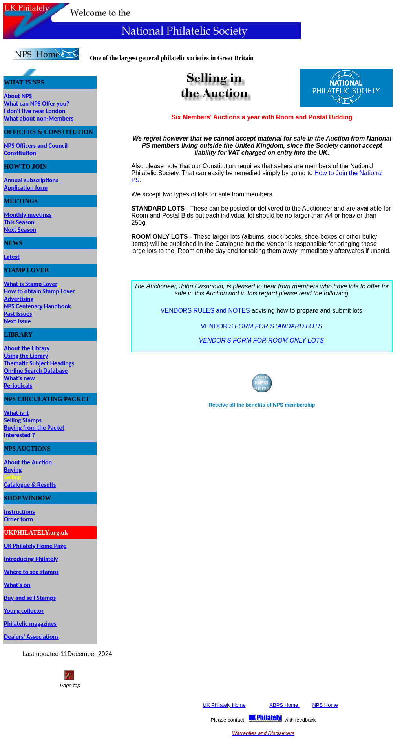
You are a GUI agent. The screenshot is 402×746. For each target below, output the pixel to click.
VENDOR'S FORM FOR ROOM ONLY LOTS (261, 340)
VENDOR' (261, 326)
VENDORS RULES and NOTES (205, 310)
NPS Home (325, 705)
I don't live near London (34, 111)
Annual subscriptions (31, 180)
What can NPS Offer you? (36, 103)
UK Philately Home (224, 705)
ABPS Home (284, 705)
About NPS (18, 96)
